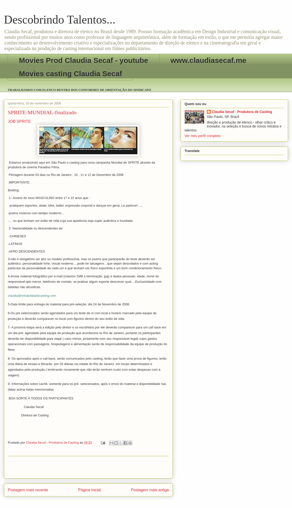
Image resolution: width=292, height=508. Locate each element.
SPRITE (24, 121)
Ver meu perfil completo (203, 136)
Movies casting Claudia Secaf (70, 74)
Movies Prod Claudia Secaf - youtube (83, 60)
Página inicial (89, 490)
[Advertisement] (88, 467)
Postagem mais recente (28, 490)
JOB (11, 121)
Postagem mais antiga (150, 490)
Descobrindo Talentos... (59, 19)
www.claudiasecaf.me (208, 60)
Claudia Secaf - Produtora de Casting (242, 112)
